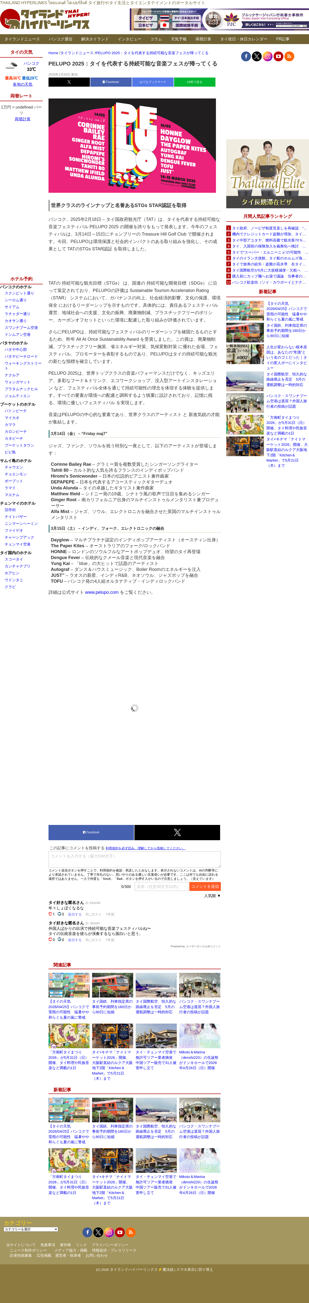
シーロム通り (16, 300)
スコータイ (14, 559)
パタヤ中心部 (16, 349)
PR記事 (283, 39)
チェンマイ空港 (18, 544)
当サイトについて (21, 1245)
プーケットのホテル (17, 404)
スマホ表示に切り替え (194, 1269)
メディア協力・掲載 (70, 1250)
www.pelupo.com (102, 592)
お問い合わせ (97, 1255)
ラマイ (10, 488)
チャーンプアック (19, 537)
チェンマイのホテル (17, 503)
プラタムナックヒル (21, 389)
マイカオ (12, 418)
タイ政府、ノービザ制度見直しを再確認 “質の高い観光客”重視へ (270, 228)
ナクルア (12, 375)
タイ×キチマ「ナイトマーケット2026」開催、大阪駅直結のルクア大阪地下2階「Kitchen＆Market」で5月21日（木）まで (287, 452)
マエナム (12, 495)
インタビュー (129, 39)
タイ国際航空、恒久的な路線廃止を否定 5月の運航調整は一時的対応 (156, 1006)
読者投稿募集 (21, 1255)
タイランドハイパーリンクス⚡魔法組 (142, 1269)
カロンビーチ (16, 431)
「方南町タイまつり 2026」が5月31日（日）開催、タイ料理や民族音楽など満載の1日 (286, 425)
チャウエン (14, 467)
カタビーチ (14, 438)
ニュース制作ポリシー (28, 1250)
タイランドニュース (22, 39)
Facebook (111, 82)
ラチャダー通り (18, 314)
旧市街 (10, 510)
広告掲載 (44, 1255)
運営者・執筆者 (68, 1255)
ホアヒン (12, 573)
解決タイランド (95, 39)
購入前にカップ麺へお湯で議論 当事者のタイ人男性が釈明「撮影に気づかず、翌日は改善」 (270, 276)
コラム (156, 39)
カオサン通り (16, 321)
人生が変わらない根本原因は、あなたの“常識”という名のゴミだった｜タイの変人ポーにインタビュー (286, 357)
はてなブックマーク (153, 82)
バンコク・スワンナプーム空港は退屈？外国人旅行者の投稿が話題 (199, 1006)
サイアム (12, 307)
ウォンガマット (18, 382)
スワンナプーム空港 (21, 327)
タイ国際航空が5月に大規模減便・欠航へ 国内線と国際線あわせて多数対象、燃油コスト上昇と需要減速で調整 (270, 270)
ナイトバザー (16, 517)
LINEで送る (194, 82)
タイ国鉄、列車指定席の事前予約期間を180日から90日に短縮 (112, 1006)
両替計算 (203, 39)
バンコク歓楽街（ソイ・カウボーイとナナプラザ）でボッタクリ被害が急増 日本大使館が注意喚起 (270, 282)
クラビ (10, 587)
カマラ (10, 424)
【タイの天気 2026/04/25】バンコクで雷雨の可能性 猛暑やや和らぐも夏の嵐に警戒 (286, 311)
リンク (81, 1245)
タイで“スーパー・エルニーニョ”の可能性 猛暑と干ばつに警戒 (270, 252)
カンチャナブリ (18, 566)
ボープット (14, 481)
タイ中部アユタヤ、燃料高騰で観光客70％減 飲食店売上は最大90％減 (270, 240)
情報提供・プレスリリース (114, 1250)
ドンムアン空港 (18, 334)
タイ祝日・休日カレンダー (243, 39)
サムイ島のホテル (16, 461)
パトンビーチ (16, 411)
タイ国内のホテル (16, 553)
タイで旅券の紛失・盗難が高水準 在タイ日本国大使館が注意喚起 (270, 264)
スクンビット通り (19, 293)
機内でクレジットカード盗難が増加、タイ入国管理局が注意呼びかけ (270, 234)
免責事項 (47, 1245)
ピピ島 (10, 452)
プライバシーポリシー (110, 1245)
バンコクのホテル (16, 287)
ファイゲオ (14, 530)
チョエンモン (16, 474)
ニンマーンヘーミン (21, 523)
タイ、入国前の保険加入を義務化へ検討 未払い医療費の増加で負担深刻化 (270, 246)
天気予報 (179, 39)
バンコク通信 (60, 39)
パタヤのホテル (14, 343)
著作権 (65, 1245)
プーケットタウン (19, 445)
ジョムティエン (18, 396)
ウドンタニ (14, 580)
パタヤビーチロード (21, 356)
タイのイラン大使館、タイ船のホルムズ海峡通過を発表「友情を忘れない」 (270, 258)
